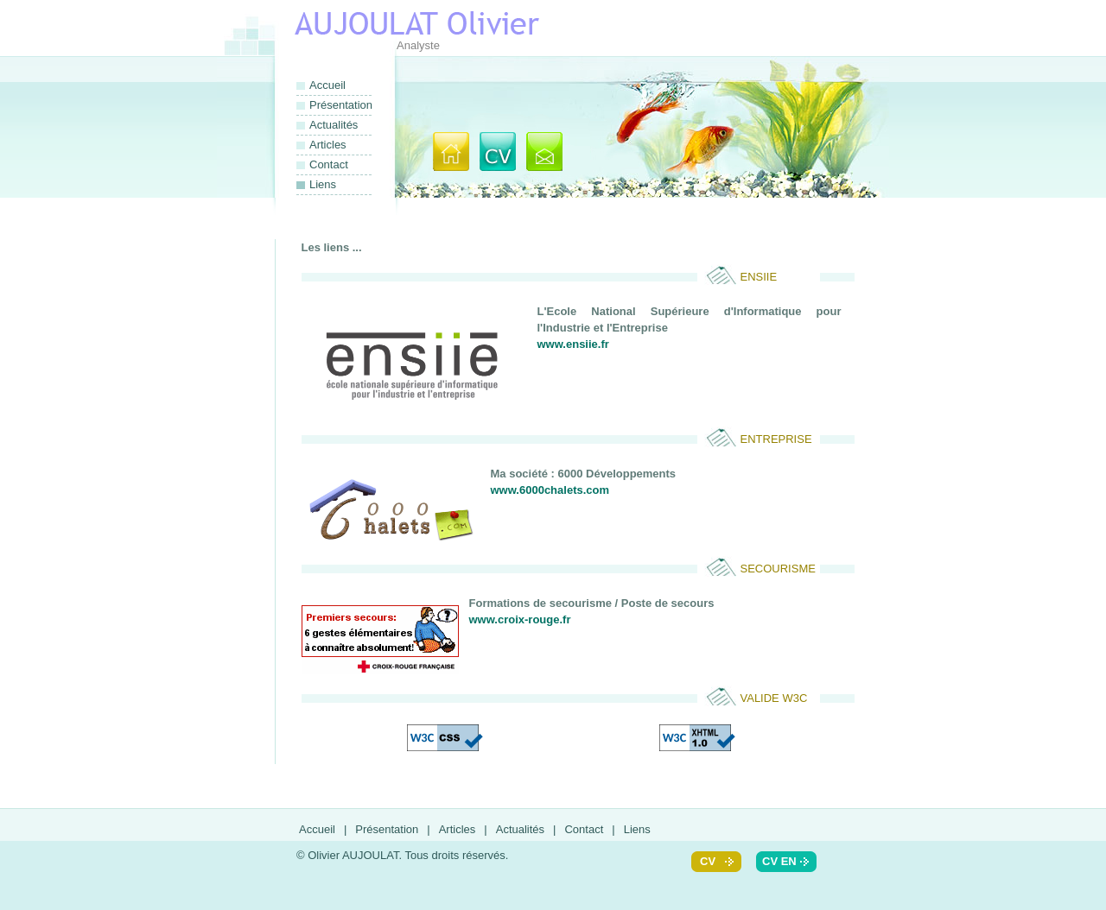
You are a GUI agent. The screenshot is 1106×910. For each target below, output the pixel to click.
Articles (327, 144)
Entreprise (776, 439)
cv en (779, 861)
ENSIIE (759, 276)
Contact (328, 164)
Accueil (327, 85)
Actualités (333, 124)
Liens (637, 829)
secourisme (778, 568)
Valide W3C (774, 698)
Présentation (340, 104)
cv (707, 861)
